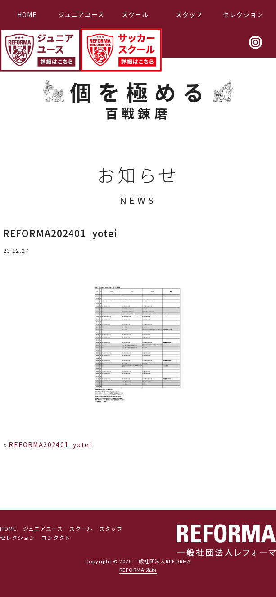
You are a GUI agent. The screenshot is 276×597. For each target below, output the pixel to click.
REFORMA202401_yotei (50, 444)
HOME (27, 14)
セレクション (243, 14)
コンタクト (56, 537)
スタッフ (189, 14)
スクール (135, 14)
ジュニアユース (81, 14)
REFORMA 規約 (138, 569)
